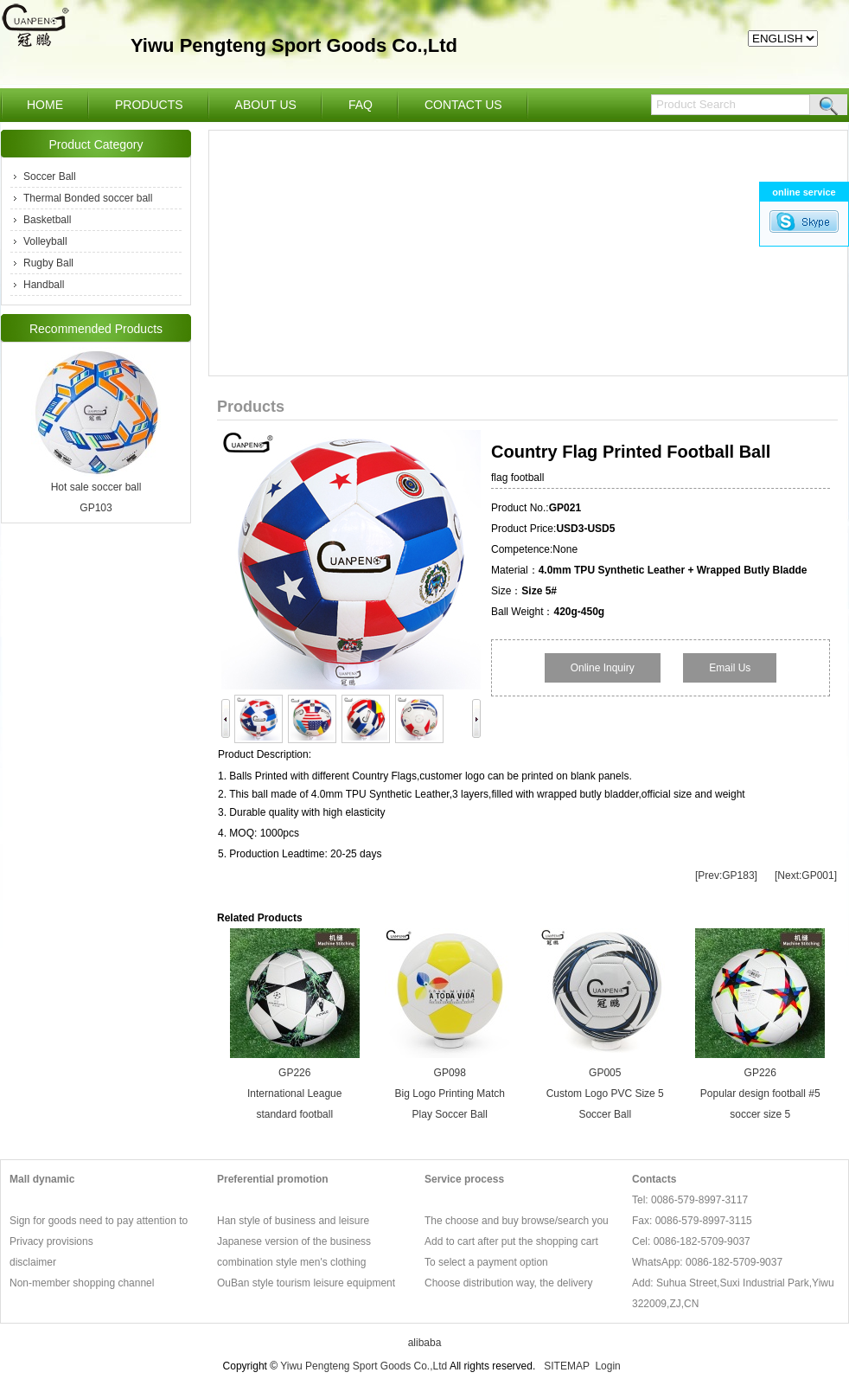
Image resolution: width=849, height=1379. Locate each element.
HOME (45, 105)
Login (607, 1366)
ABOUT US (266, 105)
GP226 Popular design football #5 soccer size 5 (760, 1093)
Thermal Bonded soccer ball (87, 198)
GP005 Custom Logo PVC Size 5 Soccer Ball (605, 1093)
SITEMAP (566, 1366)
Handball (43, 285)
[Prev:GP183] (726, 875)
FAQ (360, 105)
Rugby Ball (48, 263)
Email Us (729, 668)
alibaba (425, 1343)
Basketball (47, 220)
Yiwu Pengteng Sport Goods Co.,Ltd (363, 1366)
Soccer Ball (49, 176)
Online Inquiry (603, 668)
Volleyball (45, 241)
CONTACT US (463, 105)
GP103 (96, 508)
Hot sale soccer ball (96, 487)
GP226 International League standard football (294, 1093)
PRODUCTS (149, 105)
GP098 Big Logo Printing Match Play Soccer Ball (450, 1093)
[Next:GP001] (806, 875)
